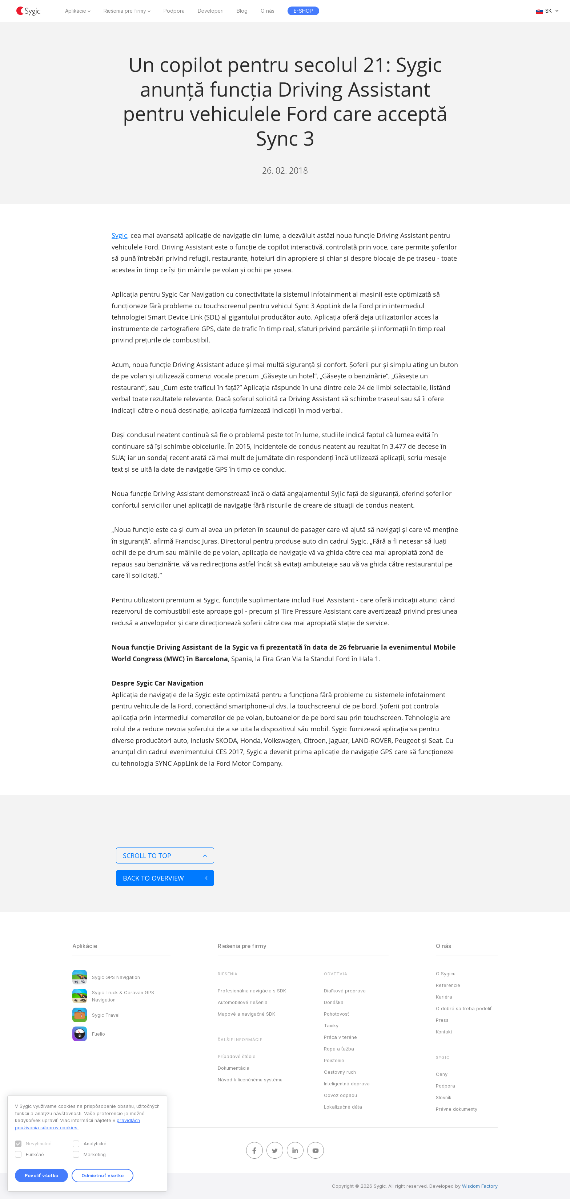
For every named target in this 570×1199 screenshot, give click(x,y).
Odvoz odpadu (340, 1095)
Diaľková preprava (345, 990)
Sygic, (120, 235)
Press (442, 1020)
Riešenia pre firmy (125, 11)
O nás (267, 11)
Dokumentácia (233, 1068)
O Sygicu (445, 973)
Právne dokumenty (456, 1109)
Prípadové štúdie (237, 1056)
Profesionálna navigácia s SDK (252, 990)
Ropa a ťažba (339, 1049)
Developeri (211, 11)
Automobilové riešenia (243, 1002)
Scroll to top (165, 855)
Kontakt (444, 1032)
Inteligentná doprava (347, 1083)
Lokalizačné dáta (343, 1107)
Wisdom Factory (480, 1186)
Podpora (174, 11)
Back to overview (165, 878)
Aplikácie (75, 11)
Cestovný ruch (340, 1072)
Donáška (334, 1002)
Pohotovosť (336, 1014)
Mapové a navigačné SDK (246, 1014)
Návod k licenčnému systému (250, 1079)
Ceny (441, 1074)
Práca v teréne (340, 1037)
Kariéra (444, 997)
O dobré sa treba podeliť (463, 1008)
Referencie (448, 985)
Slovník (443, 1097)
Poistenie (334, 1060)
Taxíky (331, 1025)
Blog (242, 11)
